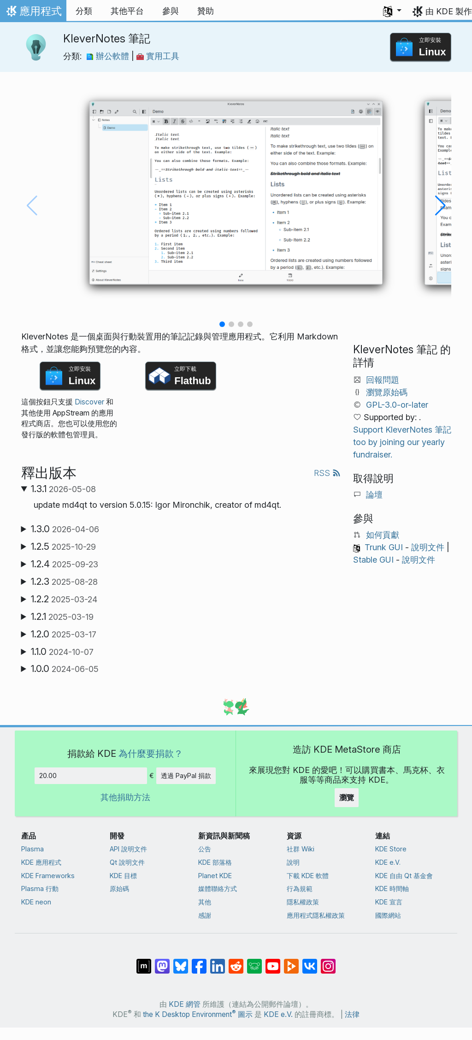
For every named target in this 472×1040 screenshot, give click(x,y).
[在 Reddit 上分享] (236, 961)
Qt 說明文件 (127, 862)
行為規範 (300, 888)
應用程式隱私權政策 (316, 915)
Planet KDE (215, 876)
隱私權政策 (303, 902)
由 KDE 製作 (448, 11)
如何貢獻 (382, 535)
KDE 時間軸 (392, 888)
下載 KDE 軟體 (308, 876)
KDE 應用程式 (41, 862)
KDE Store (391, 849)
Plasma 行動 (40, 888)
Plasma (32, 849)
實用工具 (157, 56)
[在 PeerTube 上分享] (291, 961)
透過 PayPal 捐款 (186, 775)
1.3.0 (65, 529)
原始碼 (119, 888)
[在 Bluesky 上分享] (180, 961)
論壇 (374, 494)
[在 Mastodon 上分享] (162, 961)
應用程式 (33, 13)
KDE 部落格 (215, 862)
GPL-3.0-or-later (397, 405)
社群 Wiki (300, 849)
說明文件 (427, 547)
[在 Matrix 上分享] (143, 961)
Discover (89, 402)
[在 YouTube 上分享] (273, 961)
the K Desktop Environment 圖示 (198, 1014)
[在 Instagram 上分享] (328, 961)
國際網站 (388, 915)
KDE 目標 (123, 876)
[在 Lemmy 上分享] (254, 961)
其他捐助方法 (125, 797)
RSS (327, 473)
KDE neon (36, 902)
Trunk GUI (384, 547)
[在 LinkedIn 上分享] (217, 961)
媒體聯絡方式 (217, 888)
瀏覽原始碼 (386, 392)
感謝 (204, 915)
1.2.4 (64, 564)
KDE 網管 (185, 1004)
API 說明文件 (128, 849)
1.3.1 (63, 488)
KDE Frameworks (48, 876)
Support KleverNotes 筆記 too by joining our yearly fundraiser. (402, 442)
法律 (352, 1014)
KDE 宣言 (388, 902)
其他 (204, 902)
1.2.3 (64, 581)
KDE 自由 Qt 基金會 (404, 876)
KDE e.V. (388, 862)
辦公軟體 (108, 56)
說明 (293, 862)
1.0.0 (65, 668)
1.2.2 (64, 599)
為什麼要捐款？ (150, 753)
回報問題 (382, 380)
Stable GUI (373, 560)
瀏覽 (346, 797)
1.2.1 (62, 616)
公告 (204, 849)
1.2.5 (63, 546)
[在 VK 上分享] (309, 961)
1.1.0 (62, 651)
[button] (392, 11)
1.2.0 (63, 634)
